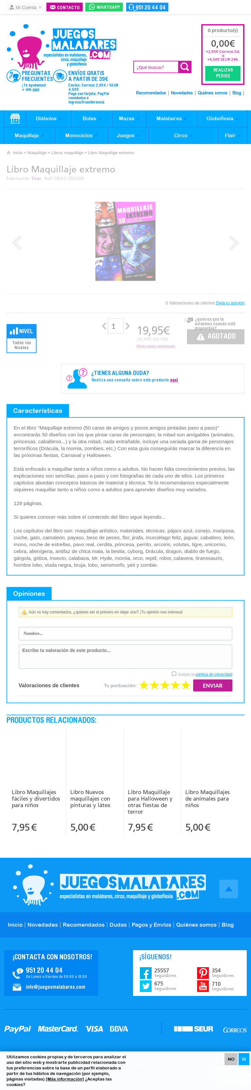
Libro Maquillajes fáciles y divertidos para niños (36, 798)
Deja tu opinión (230, 303)
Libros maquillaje (67, 152)
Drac (36, 178)
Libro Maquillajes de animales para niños (207, 798)
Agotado (222, 337)
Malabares (169, 118)
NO (231, 1059)
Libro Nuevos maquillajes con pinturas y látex (90, 798)
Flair (230, 135)
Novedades (182, 93)
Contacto (68, 8)
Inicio (18, 152)
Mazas (126, 118)
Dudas (118, 924)
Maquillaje (27, 135)
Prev (16, 243)
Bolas (89, 118)
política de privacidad (213, 674)
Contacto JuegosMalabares (51, 973)
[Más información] (65, 1079)
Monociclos (78, 135)
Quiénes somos (212, 93)
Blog (236, 93)
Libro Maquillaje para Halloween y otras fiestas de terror (150, 802)
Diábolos (46, 118)
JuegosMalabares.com (61, 47)
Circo (180, 135)
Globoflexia (220, 118)
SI (244, 1059)
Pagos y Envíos (151, 924)
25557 (165, 973)
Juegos (125, 135)
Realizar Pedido (223, 73)
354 (223, 973)
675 (165, 986)
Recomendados (151, 93)
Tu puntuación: (120, 685)
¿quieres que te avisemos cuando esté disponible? (215, 322)
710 (223, 986)
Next (234, 243)
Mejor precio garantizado (156, 346)
